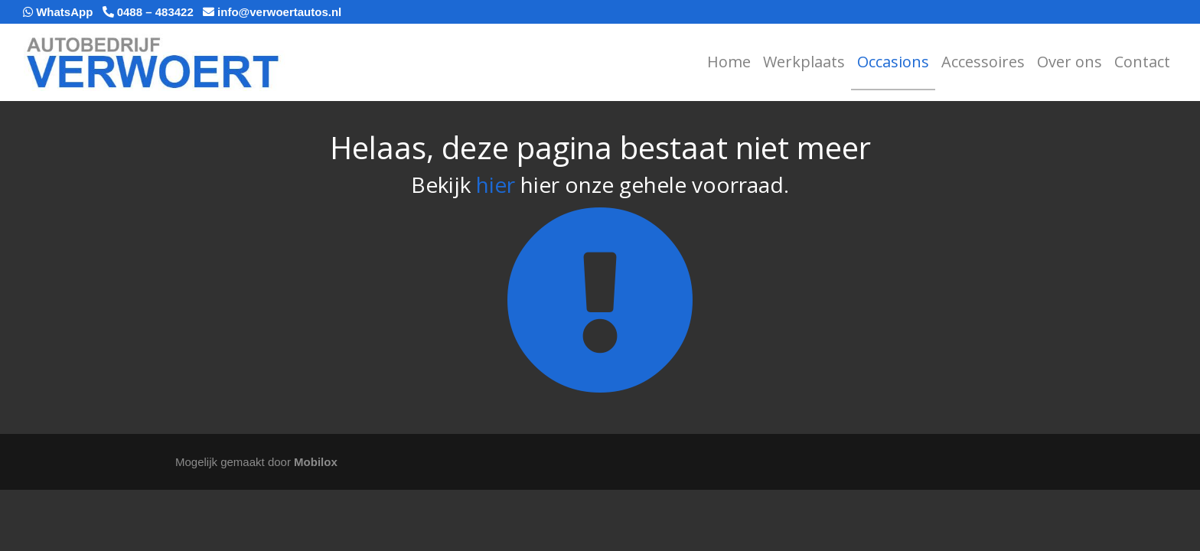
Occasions (893, 61)
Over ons (1069, 61)
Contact (1142, 61)
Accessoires (983, 61)
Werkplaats (804, 61)
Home (729, 61)
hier (495, 184)
